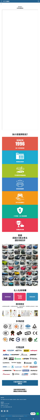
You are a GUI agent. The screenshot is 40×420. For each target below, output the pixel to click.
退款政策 (18, 399)
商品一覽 (7, 399)
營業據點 (11, 399)
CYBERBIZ (25, 416)
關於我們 (4, 399)
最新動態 (14, 399)
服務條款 (24, 399)
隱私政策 (21, 399)
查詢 (1, 399)
